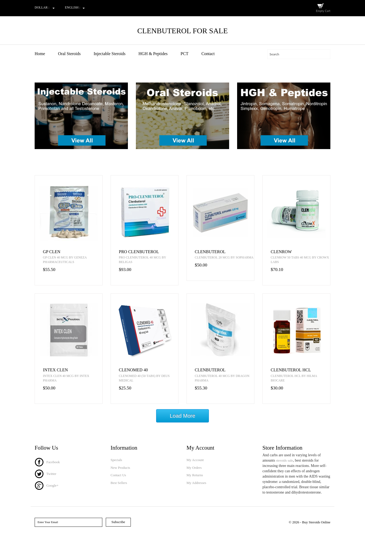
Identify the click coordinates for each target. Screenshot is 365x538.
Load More (182, 416)
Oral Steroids (69, 53)
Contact (208, 53)
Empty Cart (323, 11)
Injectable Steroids (109, 53)
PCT (184, 53)
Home (40, 53)
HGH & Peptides (153, 53)
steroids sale (284, 460)
